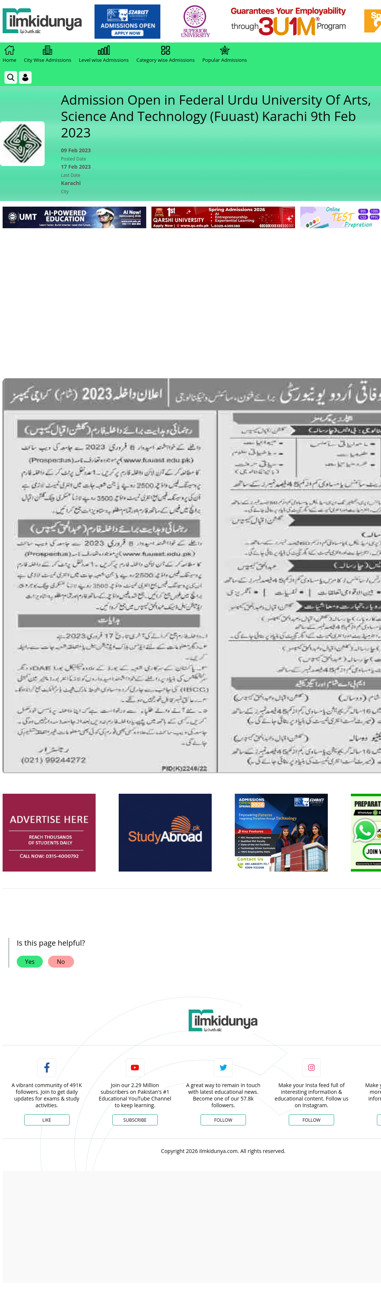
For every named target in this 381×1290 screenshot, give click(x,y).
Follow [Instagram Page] (311, 1120)
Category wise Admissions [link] (165, 54)
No (61, 962)
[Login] (25, 77)
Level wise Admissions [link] (104, 54)
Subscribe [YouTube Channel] (135, 1120)
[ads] (49, 833)
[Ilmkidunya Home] (43, 21)
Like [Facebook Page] (46, 1120)
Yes (30, 962)
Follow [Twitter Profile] (223, 1120)
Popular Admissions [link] (224, 54)
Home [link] (9, 54)
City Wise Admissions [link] (47, 54)
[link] (129, 21)
